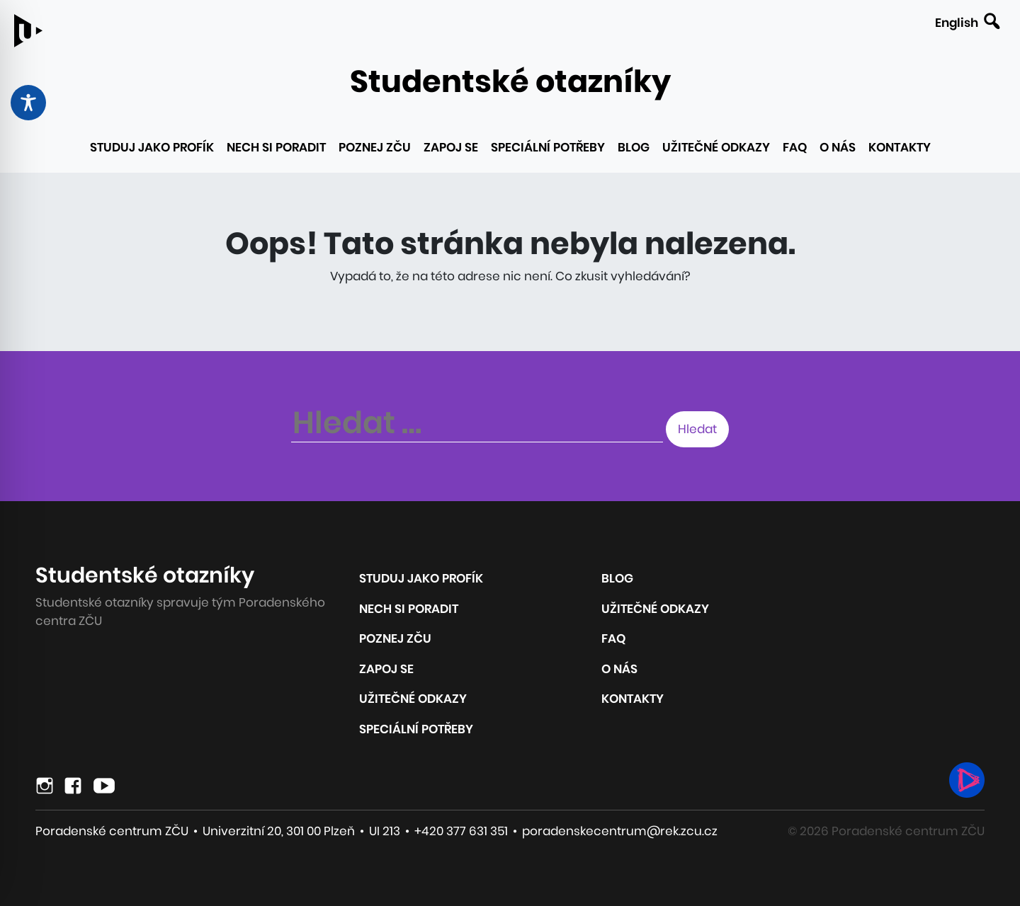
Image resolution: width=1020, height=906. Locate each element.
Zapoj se (451, 147)
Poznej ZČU (375, 147)
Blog (634, 147)
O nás (838, 147)
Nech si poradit (276, 147)
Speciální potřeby (548, 147)
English (956, 22)
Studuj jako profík (152, 147)
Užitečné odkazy (716, 147)
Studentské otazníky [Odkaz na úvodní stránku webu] (510, 81)
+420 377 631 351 (461, 830)
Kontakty (899, 147)
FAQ (795, 147)
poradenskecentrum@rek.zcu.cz (620, 830)
